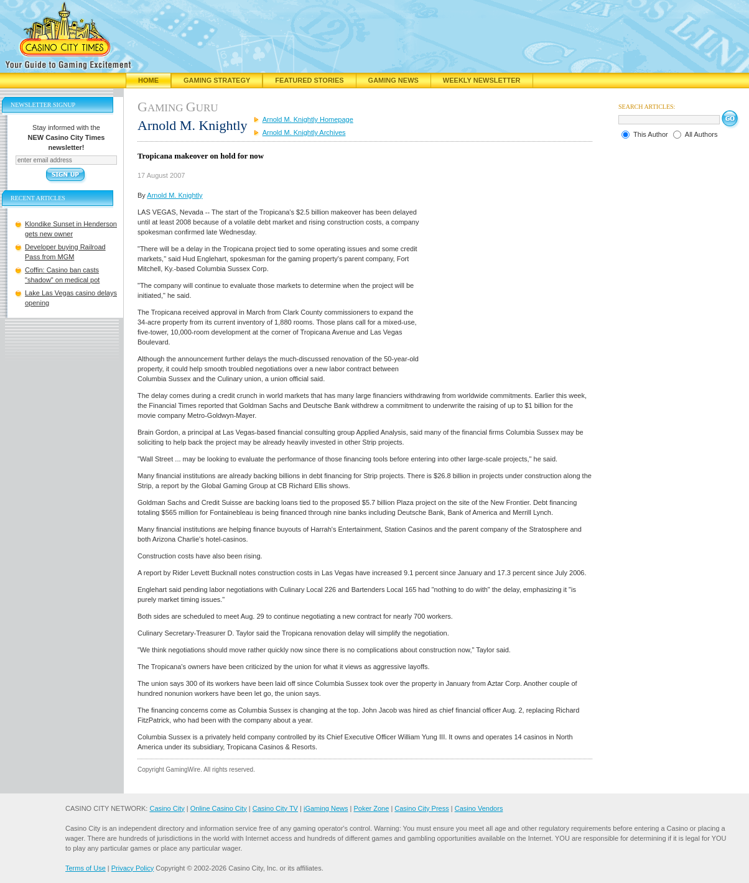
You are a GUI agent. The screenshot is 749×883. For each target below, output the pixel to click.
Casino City (166, 808)
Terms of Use (85, 868)
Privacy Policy (132, 868)
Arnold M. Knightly (174, 195)
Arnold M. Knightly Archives (304, 132)
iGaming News (326, 808)
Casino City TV (275, 808)
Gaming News (393, 80)
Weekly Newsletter (482, 80)
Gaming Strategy (217, 80)
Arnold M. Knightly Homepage (308, 119)
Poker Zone (371, 808)
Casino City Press (421, 808)
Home (148, 80)
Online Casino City (218, 808)
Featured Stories (309, 80)
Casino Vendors (479, 808)
